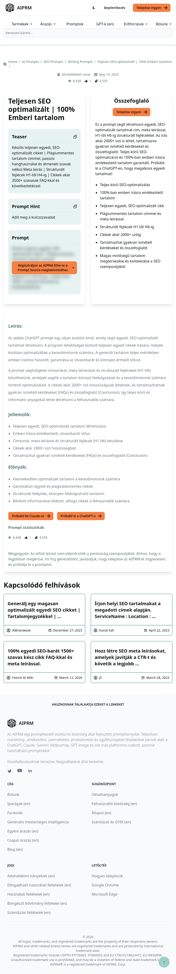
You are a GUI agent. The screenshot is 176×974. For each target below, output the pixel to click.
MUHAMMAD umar (76, 74)
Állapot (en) (101, 812)
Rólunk (164, 24)
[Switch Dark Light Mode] (94, 7)
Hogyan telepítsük (107, 875)
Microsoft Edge (105, 894)
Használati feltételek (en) (28, 894)
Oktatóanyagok (105, 794)
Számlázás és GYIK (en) (111, 821)
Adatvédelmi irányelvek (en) (31, 875)
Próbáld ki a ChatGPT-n (81, 516)
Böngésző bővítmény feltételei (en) (37, 903)
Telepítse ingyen (152, 7)
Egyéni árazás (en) (22, 831)
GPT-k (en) (105, 24)
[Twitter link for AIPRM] (9, 771)
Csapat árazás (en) (23, 840)
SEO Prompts (54, 61)
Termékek (22, 24)
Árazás (48, 24)
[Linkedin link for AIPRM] (31, 771)
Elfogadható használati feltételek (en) (39, 885)
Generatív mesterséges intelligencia (38, 821)
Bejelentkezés (114, 7)
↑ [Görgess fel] (164, 962)
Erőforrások (136, 24)
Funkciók (15, 812)
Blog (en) (15, 849)
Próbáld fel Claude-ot (31, 516)
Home (13, 61)
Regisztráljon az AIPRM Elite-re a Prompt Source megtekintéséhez (46, 267)
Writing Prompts (80, 61)
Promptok (74, 24)
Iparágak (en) (18, 803)
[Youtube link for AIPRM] (20, 771)
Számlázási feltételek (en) (28, 912)
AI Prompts (31, 61)
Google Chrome (105, 885)
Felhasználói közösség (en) (114, 803)
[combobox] (88, 33)
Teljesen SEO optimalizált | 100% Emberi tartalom (134, 61)
